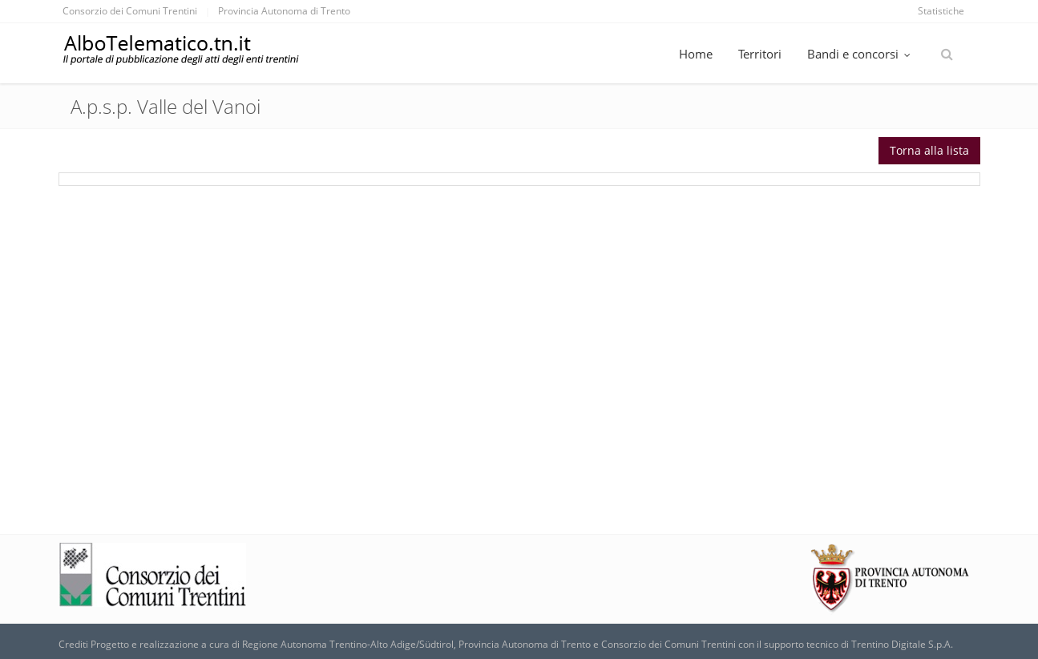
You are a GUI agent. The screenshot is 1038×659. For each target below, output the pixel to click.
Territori (760, 54)
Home (696, 54)
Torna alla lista (929, 150)
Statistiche (941, 11)
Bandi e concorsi (860, 54)
